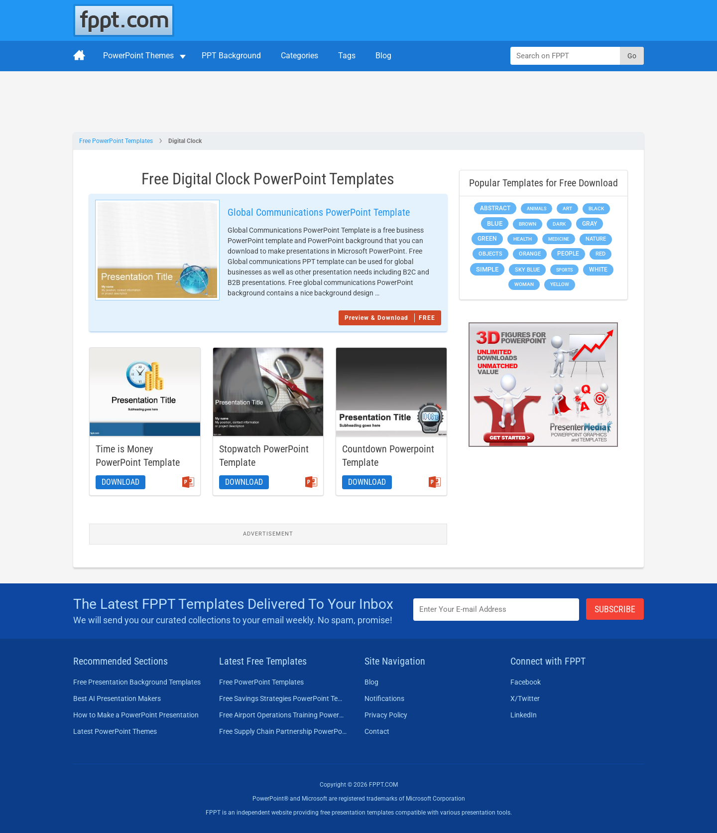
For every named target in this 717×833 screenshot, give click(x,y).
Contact (376, 731)
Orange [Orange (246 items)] (530, 254)
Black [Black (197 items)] (596, 208)
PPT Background (231, 55)
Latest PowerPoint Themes (115, 731)
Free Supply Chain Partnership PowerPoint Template (283, 731)
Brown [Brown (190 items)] (527, 224)
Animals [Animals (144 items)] (536, 208)
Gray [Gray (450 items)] (589, 223)
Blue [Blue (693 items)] (494, 223)
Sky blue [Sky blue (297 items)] (527, 270)
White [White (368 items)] (598, 269)
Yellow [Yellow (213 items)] (559, 284)
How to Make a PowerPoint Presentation (136, 715)
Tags (347, 55)
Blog (383, 55)
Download (120, 482)
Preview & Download (390, 317)
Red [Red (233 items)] (600, 254)
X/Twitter (525, 698)
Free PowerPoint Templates (116, 141)
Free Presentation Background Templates (137, 682)
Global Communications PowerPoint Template (319, 212)
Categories (299, 55)
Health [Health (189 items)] (522, 239)
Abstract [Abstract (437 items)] (495, 208)
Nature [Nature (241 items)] (596, 239)
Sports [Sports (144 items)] (564, 270)
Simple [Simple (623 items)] (487, 269)
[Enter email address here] (496, 609)
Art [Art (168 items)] (567, 208)
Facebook (525, 682)
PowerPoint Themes (138, 55)
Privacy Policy (385, 715)
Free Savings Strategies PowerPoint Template (283, 698)
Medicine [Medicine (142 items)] (558, 239)
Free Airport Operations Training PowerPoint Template (283, 715)
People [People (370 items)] (568, 253)
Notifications (384, 698)
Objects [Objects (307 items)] (490, 254)
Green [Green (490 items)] (487, 238)
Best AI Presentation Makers (117, 698)
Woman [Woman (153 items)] (524, 284)
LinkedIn (523, 715)
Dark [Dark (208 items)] (559, 224)
